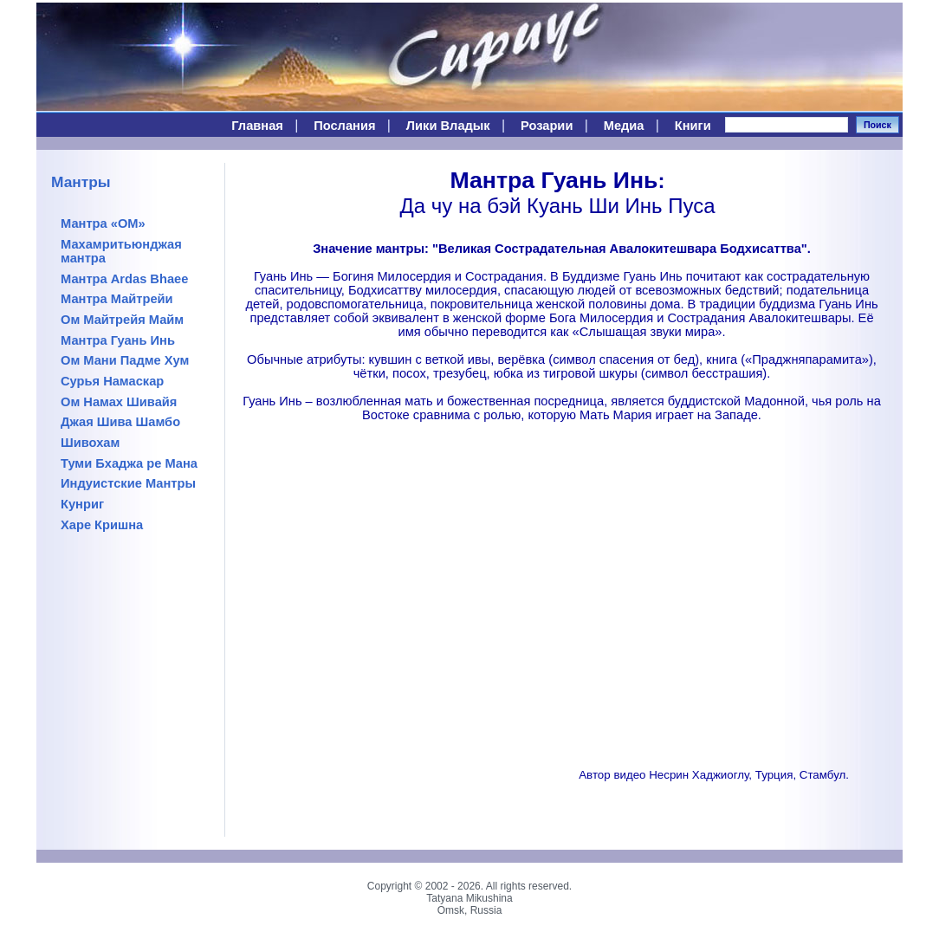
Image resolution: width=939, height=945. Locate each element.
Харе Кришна (102, 525)
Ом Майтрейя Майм (122, 320)
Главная (257, 126)
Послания (344, 126)
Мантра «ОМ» (103, 223)
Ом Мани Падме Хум (125, 360)
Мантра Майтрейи (117, 299)
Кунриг (82, 504)
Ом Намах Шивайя (119, 402)
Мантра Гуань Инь (118, 340)
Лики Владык (448, 126)
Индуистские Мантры (128, 483)
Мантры (81, 182)
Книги (693, 126)
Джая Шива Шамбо (120, 422)
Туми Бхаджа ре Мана (129, 463)
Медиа (624, 126)
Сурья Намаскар (112, 381)
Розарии (547, 126)
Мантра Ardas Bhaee (124, 279)
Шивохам (90, 443)
